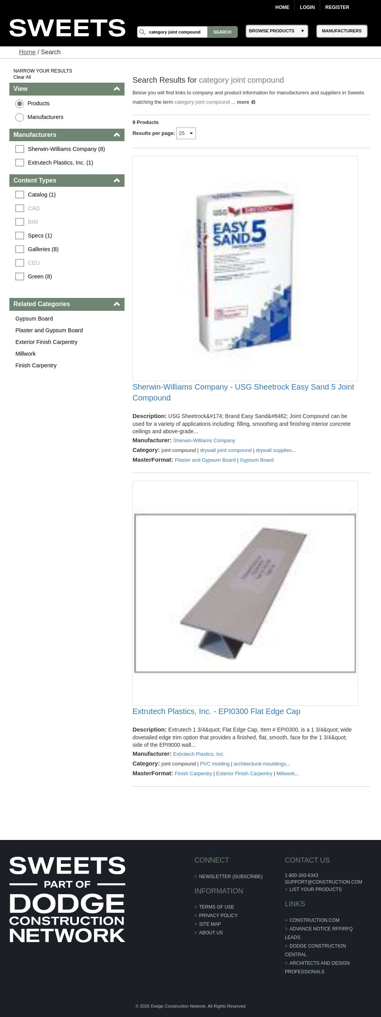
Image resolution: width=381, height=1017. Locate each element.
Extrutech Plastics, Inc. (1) (60, 162)
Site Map (210, 924)
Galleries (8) (43, 249)
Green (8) (40, 276)
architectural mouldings (260, 764)
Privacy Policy (218, 915)
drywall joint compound (225, 450)
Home (282, 7)
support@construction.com (323, 882)
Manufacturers (45, 117)
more (243, 102)
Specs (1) (40, 235)
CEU (34, 263)
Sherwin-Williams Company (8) (66, 149)
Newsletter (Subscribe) (231, 876)
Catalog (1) (42, 194)
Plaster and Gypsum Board (49, 330)
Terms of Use (216, 907)
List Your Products (316, 889)
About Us (211, 932)
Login (307, 7)
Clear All (22, 77)
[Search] (187, 32)
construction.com (315, 920)
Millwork (25, 354)
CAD (34, 208)
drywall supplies (274, 450)
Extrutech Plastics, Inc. (199, 754)
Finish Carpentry (36, 365)
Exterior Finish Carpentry (46, 342)
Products (38, 103)
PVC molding (215, 764)
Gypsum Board (34, 318)
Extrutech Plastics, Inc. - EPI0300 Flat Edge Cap (216, 711)
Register (337, 7)
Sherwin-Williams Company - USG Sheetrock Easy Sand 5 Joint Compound (243, 392)
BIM (33, 222)
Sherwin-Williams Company (204, 440)
